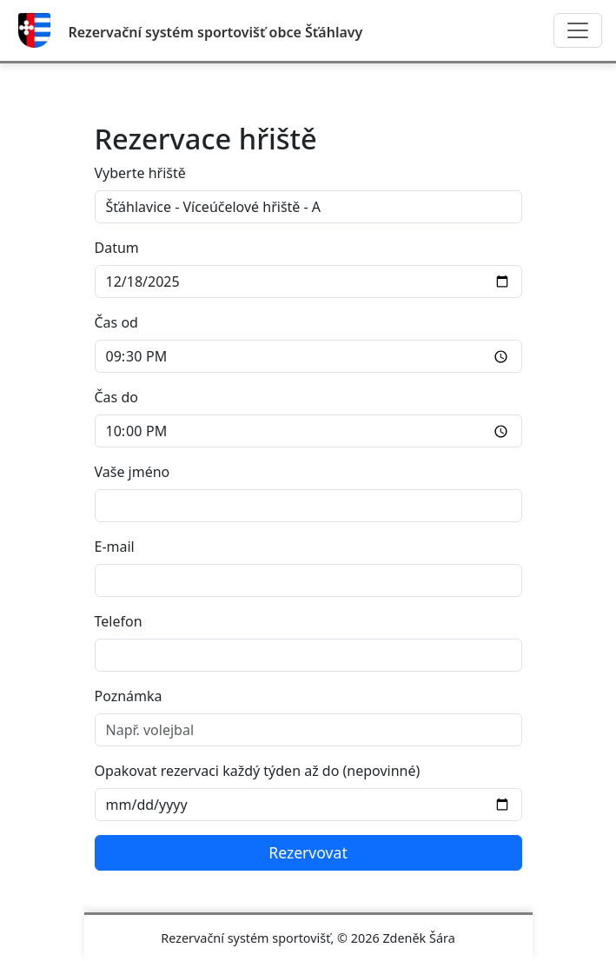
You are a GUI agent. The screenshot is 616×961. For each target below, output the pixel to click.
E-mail (115, 546)
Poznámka (128, 696)
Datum (117, 247)
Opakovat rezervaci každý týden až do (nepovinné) (258, 770)
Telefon (118, 621)
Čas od (116, 322)
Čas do (116, 397)
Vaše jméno (132, 471)
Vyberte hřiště (140, 172)
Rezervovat (308, 852)
